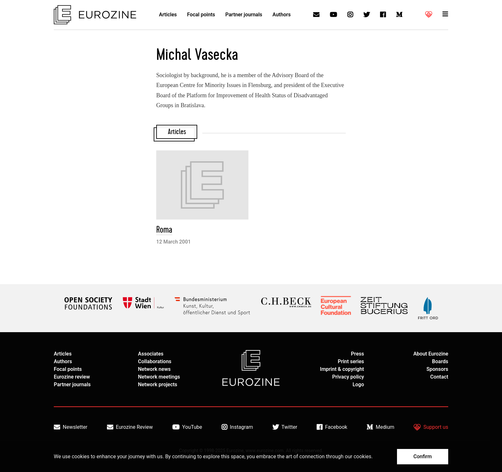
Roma (164, 230)
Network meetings (159, 377)
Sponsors (437, 369)
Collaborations (154, 361)
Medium (380, 427)
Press (357, 354)
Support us (431, 427)
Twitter (284, 427)
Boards (440, 361)
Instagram (237, 427)
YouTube (187, 427)
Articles (168, 15)
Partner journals (243, 15)
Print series (351, 361)
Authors (281, 15)
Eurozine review (72, 377)
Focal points (201, 15)
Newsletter (70, 427)
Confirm (422, 456)
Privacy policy (348, 377)
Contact (439, 377)
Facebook (332, 427)
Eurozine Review (130, 427)
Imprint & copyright (342, 369)
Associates (151, 354)
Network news (154, 369)
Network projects (157, 384)
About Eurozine (430, 354)
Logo (358, 384)
